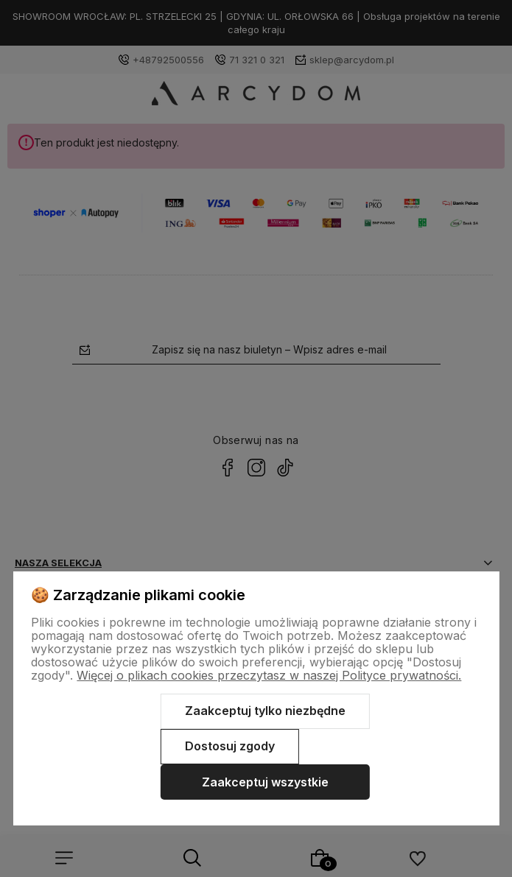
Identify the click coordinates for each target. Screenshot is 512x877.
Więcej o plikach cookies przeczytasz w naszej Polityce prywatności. (269, 675)
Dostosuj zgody (230, 746)
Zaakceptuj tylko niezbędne (265, 710)
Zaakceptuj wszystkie (265, 782)
